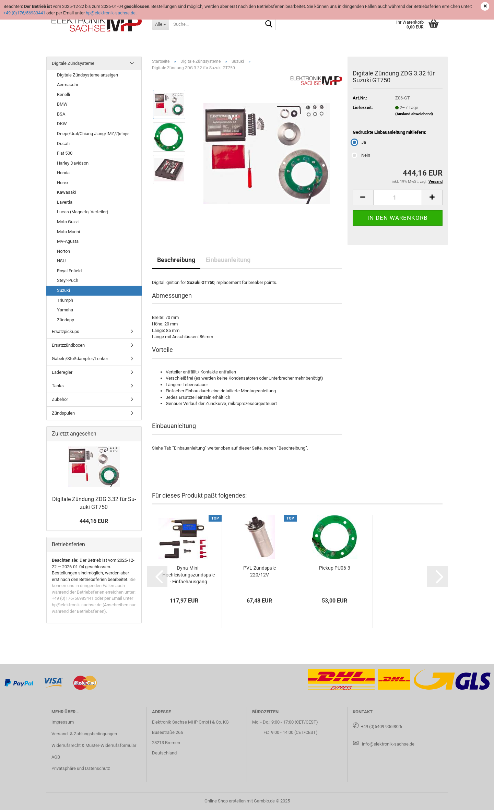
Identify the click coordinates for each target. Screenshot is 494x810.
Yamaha (65, 309)
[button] (363, 197)
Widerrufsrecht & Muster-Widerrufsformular (93, 745)
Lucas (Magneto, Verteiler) (82, 211)
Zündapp (65, 319)
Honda (63, 172)
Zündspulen (63, 413)
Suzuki (63, 290)
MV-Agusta (68, 241)
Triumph (65, 300)
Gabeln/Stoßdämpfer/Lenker (80, 358)
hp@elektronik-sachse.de (111, 12)
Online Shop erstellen (225, 800)
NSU (61, 260)
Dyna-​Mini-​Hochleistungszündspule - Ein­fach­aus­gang (188, 574)
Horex (62, 182)
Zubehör (60, 399)
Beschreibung (176, 259)
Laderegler (62, 372)
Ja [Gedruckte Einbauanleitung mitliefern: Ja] (359, 142)
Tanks (58, 385)
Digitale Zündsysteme (73, 63)
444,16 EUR (94, 521)
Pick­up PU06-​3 (334, 568)
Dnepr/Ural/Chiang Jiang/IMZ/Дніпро (93, 133)
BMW (62, 104)
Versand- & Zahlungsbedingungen (84, 733)
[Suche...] (160, 24)
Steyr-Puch (67, 280)
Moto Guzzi (68, 221)
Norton (63, 251)
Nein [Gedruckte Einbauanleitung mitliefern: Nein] (361, 155)
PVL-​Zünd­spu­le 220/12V (259, 571)
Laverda (64, 202)
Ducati (63, 143)
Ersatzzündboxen (68, 345)
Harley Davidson (73, 163)
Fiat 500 (64, 153)
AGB (55, 757)
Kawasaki (66, 192)
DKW (62, 123)
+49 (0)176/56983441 (24, 12)
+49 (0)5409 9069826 (381, 726)
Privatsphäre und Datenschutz (80, 768)
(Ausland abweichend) (414, 114)
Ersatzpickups (65, 331)
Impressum (62, 722)
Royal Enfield (69, 270)
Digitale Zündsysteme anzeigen (87, 75)
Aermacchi (67, 84)
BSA (61, 114)
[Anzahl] (397, 197)
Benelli (63, 94)
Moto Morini (68, 231)
